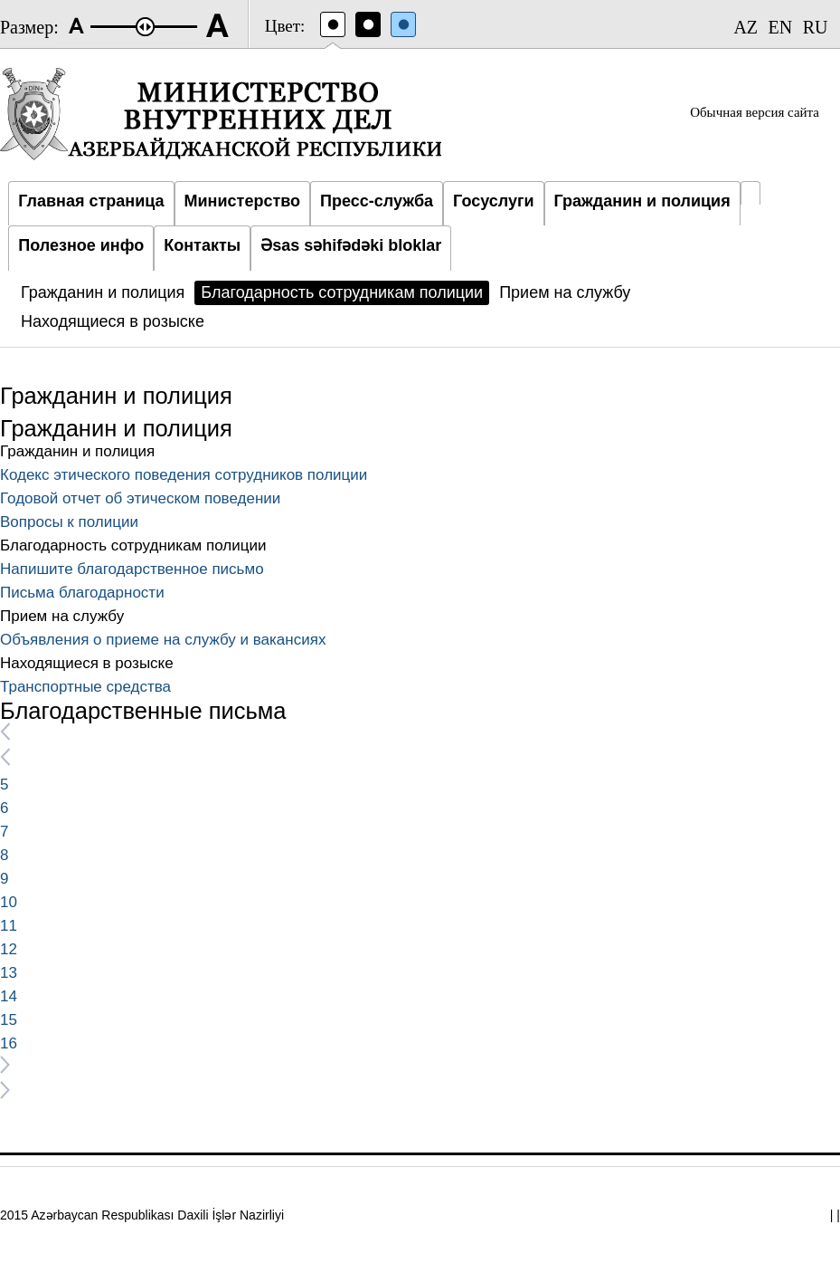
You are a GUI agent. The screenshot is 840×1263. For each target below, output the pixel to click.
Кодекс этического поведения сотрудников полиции (183, 474)
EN (781, 27)
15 (8, 1020)
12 (8, 949)
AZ (745, 27)
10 (8, 902)
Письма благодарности (82, 592)
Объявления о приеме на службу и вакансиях (163, 639)
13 (8, 972)
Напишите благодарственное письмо (132, 569)
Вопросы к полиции (69, 522)
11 (8, 925)
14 (8, 996)
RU (815, 27)
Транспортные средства (85, 686)
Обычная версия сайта (754, 112)
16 (8, 1043)
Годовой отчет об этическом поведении (140, 498)
